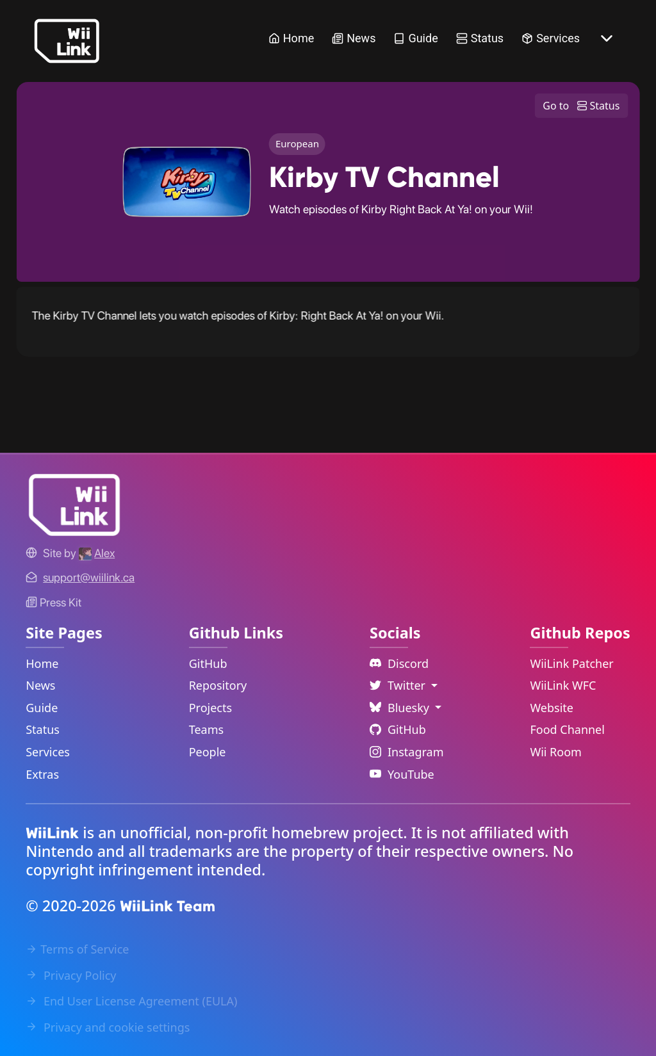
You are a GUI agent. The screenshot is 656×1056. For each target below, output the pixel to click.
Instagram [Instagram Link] (407, 752)
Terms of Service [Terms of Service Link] (77, 949)
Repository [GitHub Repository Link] (218, 685)
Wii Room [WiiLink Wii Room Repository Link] (556, 752)
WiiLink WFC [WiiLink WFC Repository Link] (563, 685)
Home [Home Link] (291, 38)
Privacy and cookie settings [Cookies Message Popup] (108, 1027)
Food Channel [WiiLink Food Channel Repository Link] (567, 729)
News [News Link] (353, 38)
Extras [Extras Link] (42, 774)
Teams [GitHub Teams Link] (206, 729)
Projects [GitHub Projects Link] (210, 707)
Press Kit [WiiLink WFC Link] (53, 602)
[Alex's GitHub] (97, 553)
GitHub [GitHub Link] (208, 663)
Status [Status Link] (480, 38)
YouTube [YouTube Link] (402, 774)
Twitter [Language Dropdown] (399, 685)
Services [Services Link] (550, 38)
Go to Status (581, 106)
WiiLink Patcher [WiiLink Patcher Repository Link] (571, 663)
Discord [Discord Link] (399, 663)
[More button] (606, 38)
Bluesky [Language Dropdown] (401, 707)
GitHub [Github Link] (398, 729)
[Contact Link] (89, 577)
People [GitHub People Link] (207, 752)
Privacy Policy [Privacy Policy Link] (71, 975)
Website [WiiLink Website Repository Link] (551, 707)
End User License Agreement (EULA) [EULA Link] (131, 1001)
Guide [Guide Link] (415, 38)
